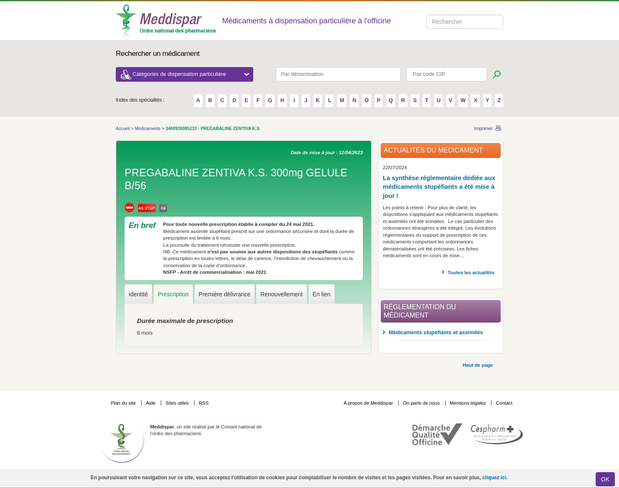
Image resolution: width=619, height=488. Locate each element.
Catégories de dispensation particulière (190, 74)
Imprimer (483, 128)
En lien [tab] (322, 294)
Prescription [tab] (173, 294)
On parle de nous (421, 402)
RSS (204, 402)
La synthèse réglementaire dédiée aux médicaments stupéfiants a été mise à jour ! (439, 186)
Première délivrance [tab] (225, 294)
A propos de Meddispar (368, 402)
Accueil (123, 128)
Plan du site (124, 402)
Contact (504, 402)
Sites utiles (177, 402)
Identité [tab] (138, 294)
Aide (151, 402)
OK (605, 479)
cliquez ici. (495, 477)
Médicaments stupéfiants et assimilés (436, 332)
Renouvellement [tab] (281, 294)
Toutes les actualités (471, 272)
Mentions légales (468, 402)
